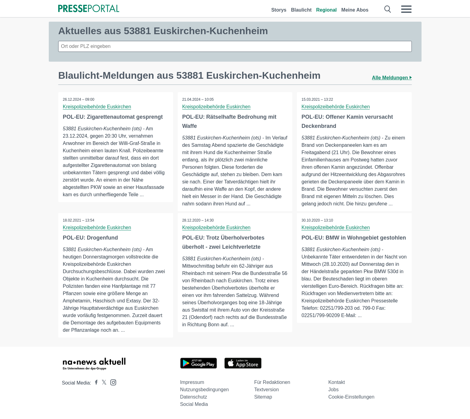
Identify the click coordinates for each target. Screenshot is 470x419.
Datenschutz (193, 396)
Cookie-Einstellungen (351, 396)
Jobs (333, 389)
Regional (326, 10)
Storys (279, 10)
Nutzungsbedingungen (204, 389)
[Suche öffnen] (388, 9)
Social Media (194, 404)
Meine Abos (355, 10)
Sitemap (263, 396)
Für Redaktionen (272, 382)
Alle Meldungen (392, 77)
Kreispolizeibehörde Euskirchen (97, 106)
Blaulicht (301, 10)
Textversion (266, 389)
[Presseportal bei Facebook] (94, 382)
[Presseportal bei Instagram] (111, 382)
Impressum (192, 382)
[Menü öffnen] (406, 9)
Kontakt (336, 382)
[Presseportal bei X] (102, 382)
